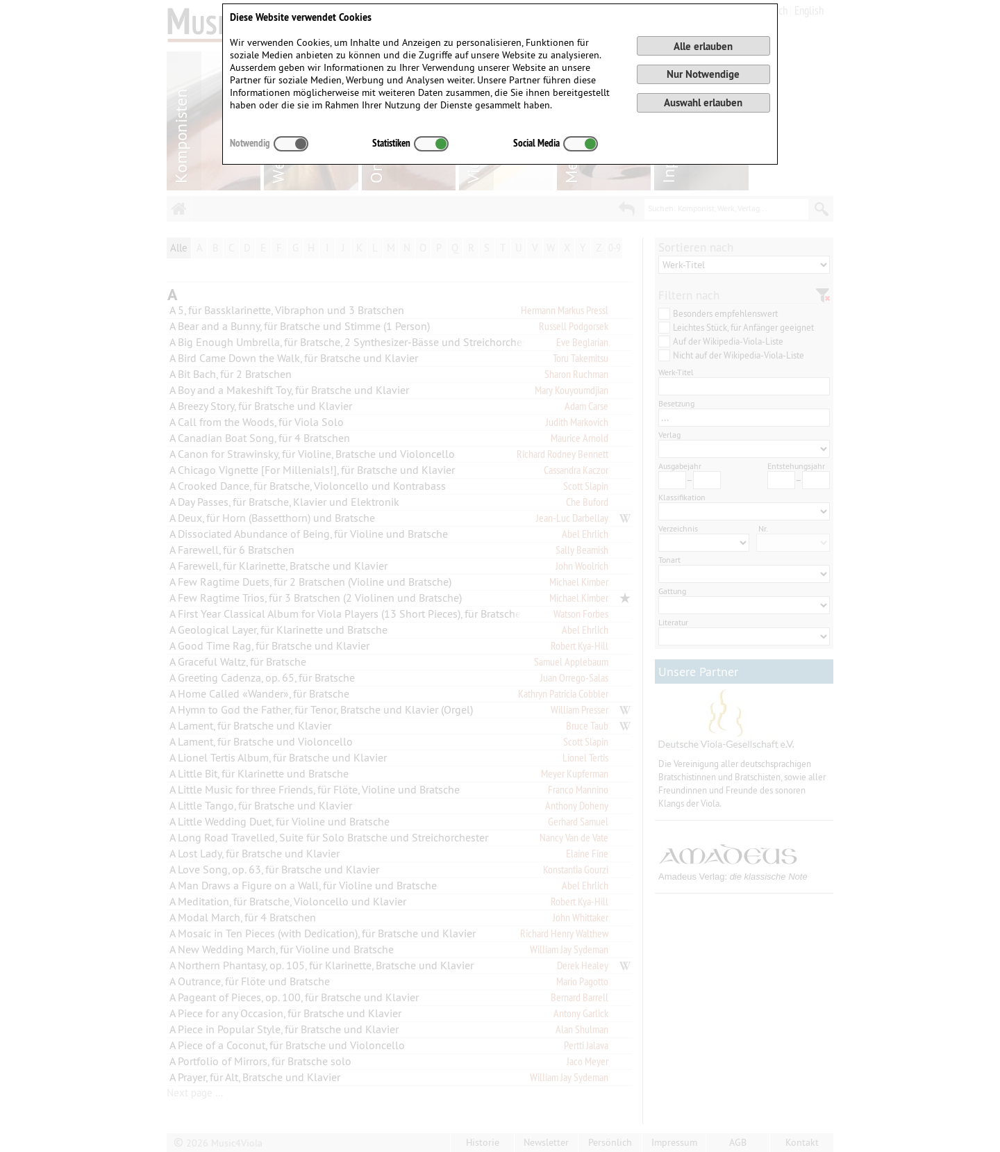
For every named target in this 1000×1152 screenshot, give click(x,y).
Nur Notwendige (703, 74)
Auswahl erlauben (703, 102)
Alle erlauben (703, 46)
